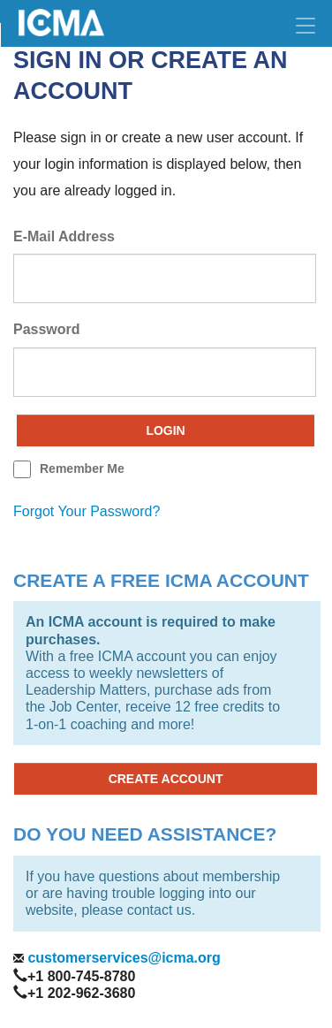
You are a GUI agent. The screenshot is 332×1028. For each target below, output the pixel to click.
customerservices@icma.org (122, 957)
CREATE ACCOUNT (166, 779)
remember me (82, 468)
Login (165, 430)
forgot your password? (86, 511)
